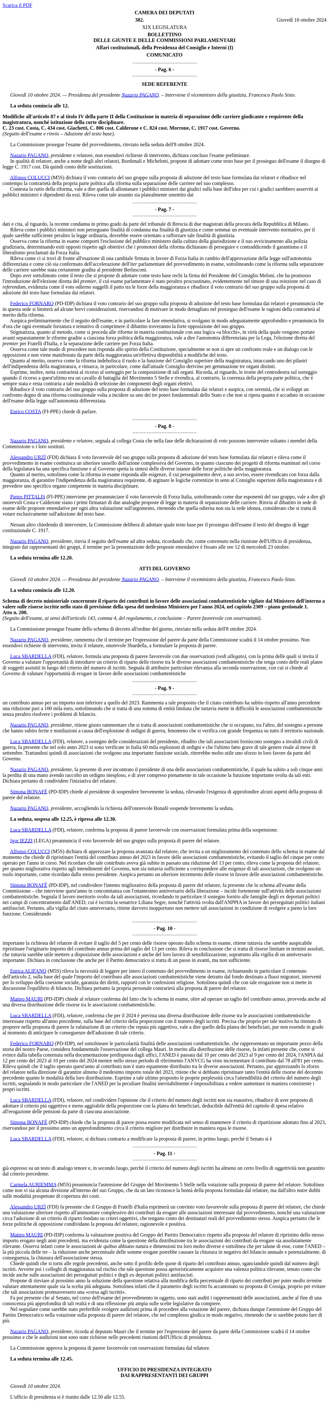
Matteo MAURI (26, 999)
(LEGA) (42, 840)
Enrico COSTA (25, 411)
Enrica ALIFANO (28, 971)
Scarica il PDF (17, 5)
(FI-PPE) (51, 411)
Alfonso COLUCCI (30, 177)
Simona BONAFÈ (28, 791)
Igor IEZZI (21, 840)
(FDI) (52, 457)
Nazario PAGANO (140, 95)
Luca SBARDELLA (30, 656)
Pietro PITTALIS (27, 496)
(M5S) (58, 177)
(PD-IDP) (64, 303)
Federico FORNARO (31, 303)
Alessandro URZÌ (28, 457)
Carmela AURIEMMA (33, 1184)
